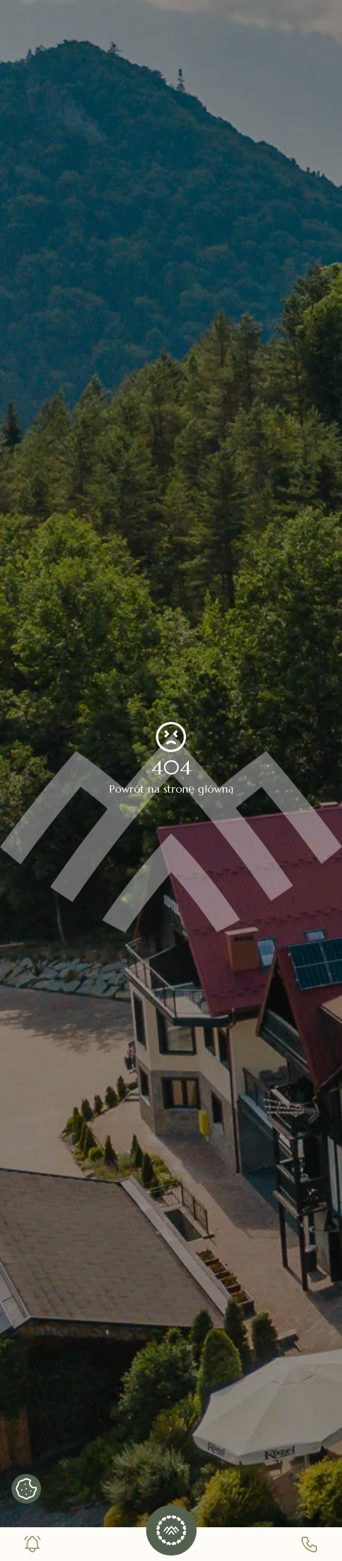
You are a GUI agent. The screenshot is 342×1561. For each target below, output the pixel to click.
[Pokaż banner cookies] (26, 1489)
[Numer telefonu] (309, 1544)
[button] (171, 1530)
